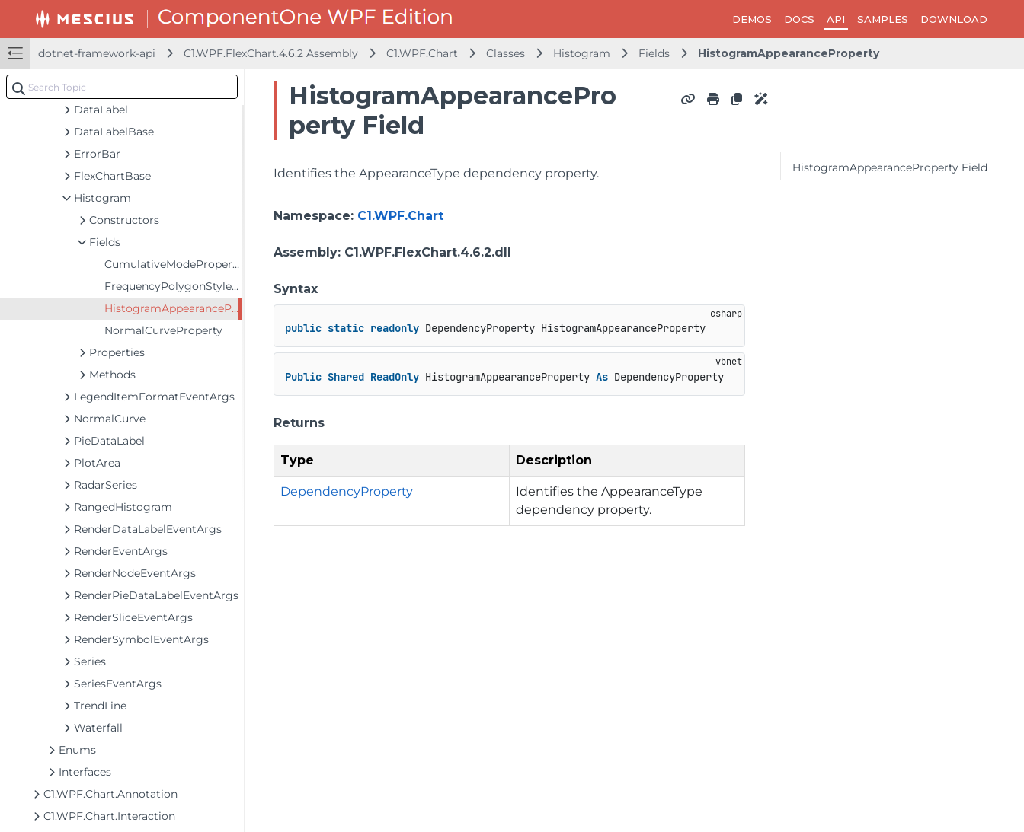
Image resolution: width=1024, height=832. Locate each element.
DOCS (799, 19)
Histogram (581, 53)
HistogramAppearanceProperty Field (889, 167)
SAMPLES (882, 19)
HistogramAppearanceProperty (788, 53)
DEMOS (752, 19)
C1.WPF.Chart (422, 53)
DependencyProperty (346, 491)
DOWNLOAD (953, 19)
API (836, 19)
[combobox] (122, 87)
